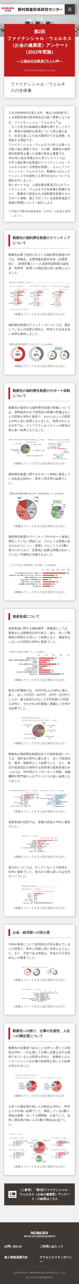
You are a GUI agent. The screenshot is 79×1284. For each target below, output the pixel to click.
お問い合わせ (13, 1246)
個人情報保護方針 (16, 1257)
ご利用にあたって (51, 1246)
